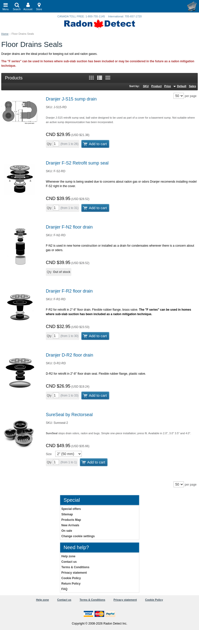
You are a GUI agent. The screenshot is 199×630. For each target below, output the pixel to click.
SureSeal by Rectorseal (69, 414)
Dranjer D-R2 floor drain (69, 355)
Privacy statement (74, 572)
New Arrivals (70, 525)
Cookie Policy (71, 578)
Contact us (69, 562)
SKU (146, 86)
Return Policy (71, 583)
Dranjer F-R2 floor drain (69, 291)
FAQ (64, 589)
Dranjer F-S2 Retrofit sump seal (77, 163)
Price (167, 86)
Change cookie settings (78, 536)
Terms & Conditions (75, 567)
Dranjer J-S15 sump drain (71, 99)
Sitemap (67, 514)
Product (156, 86)
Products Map (71, 520)
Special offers (71, 509)
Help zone (68, 556)
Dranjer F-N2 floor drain (69, 227)
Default (181, 86)
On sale (66, 530)
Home (4, 33)
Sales (192, 86)
